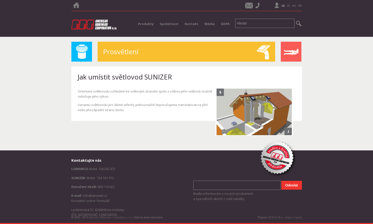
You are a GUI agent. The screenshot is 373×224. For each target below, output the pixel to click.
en (294, 5)
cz (283, 5)
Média (210, 24)
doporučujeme (293, 217)
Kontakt (191, 24)
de (300, 5)
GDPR (225, 24)
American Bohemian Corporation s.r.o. (110, 217)
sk (288, 5)
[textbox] (265, 23)
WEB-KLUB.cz (275, 217)
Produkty (146, 24)
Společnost (169, 24)
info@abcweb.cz (95, 195)
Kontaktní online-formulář (90, 200)
